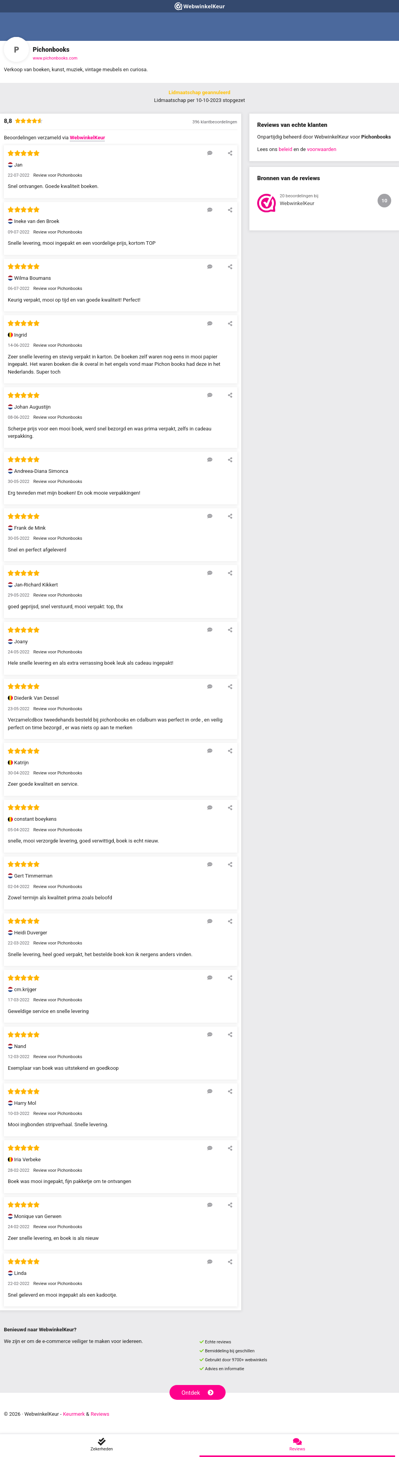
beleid (285, 149)
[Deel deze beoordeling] (230, 153)
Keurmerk (74, 1414)
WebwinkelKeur (87, 137)
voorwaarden (321, 149)
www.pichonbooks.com (55, 58)
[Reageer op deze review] (209, 153)
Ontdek (198, 1392)
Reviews (100, 1414)
